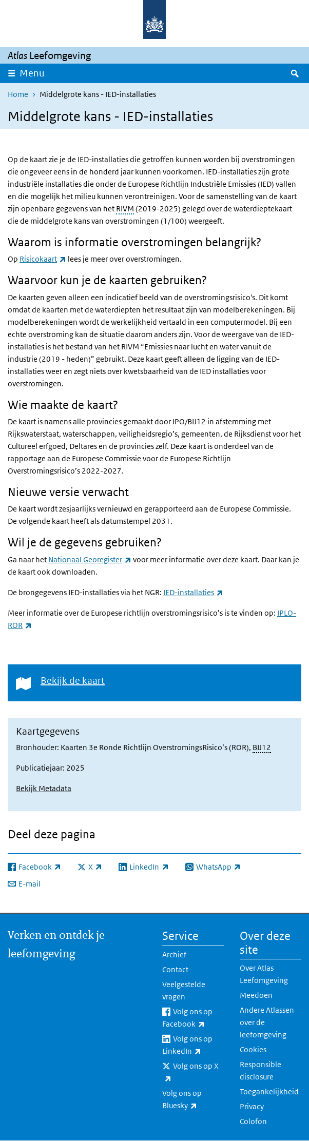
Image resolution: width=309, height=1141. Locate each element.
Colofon (253, 1121)
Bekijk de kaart (73, 680)
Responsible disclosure (260, 1070)
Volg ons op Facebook (193, 1018)
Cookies (253, 1049)
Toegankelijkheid (269, 1091)
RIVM (125, 208)
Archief (174, 954)
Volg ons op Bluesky (193, 1100)
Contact (175, 969)
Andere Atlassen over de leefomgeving (267, 1022)
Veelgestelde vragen (183, 990)
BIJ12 (262, 747)
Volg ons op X (190, 1073)
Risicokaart (43, 259)
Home (18, 94)
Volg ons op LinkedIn (193, 1045)
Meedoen (256, 995)
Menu (32, 73)
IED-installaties (193, 592)
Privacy (252, 1106)
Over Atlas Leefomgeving (264, 974)
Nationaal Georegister (89, 559)
